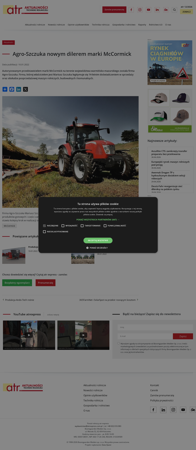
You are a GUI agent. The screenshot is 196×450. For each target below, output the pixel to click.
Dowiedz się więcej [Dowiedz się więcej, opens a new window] (104, 214)
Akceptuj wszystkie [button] (98, 240)
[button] (98, 219)
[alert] (98, 225)
